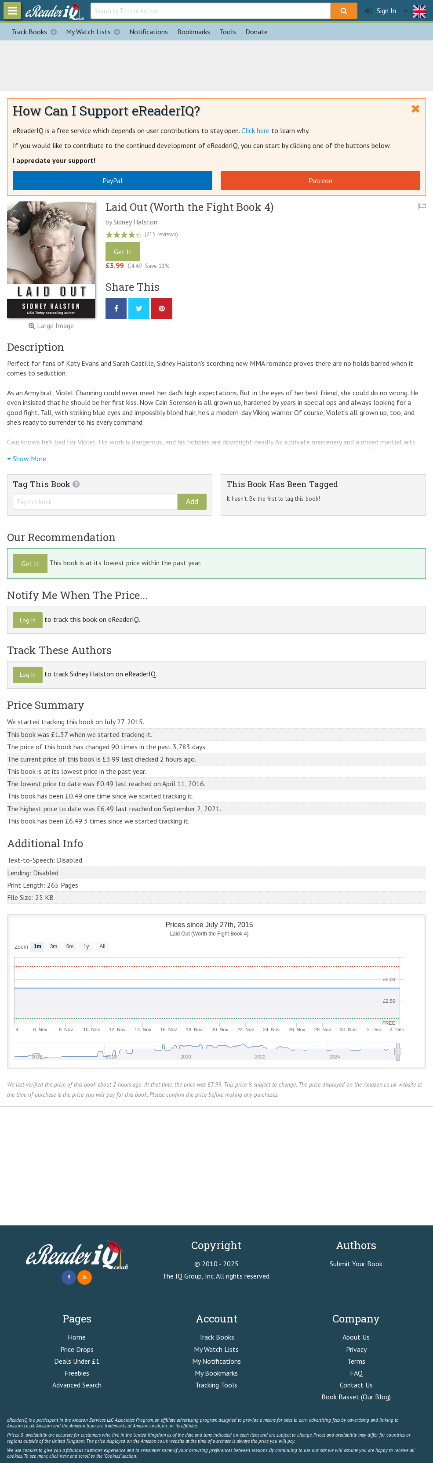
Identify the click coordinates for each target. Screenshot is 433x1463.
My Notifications (216, 1361)
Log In (28, 620)
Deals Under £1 (77, 1361)
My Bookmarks (216, 1373)
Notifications (148, 31)
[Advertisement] (217, 64)
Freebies (77, 1373)
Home (77, 1337)
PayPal (112, 180)
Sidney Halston (135, 221)
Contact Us (356, 1384)
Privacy (356, 1349)
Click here (255, 130)
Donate (256, 31)
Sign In (380, 10)
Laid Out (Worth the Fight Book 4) (190, 207)
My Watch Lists (95, 31)
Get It (123, 251)
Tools (227, 31)
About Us (356, 1337)
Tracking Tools (216, 1384)
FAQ (356, 1373)
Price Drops (77, 1349)
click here (59, 1456)
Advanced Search (77, 1384)
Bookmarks (193, 31)
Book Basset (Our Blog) (356, 1396)
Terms (356, 1361)
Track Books (36, 31)
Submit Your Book (356, 1263)
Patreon (320, 180)
